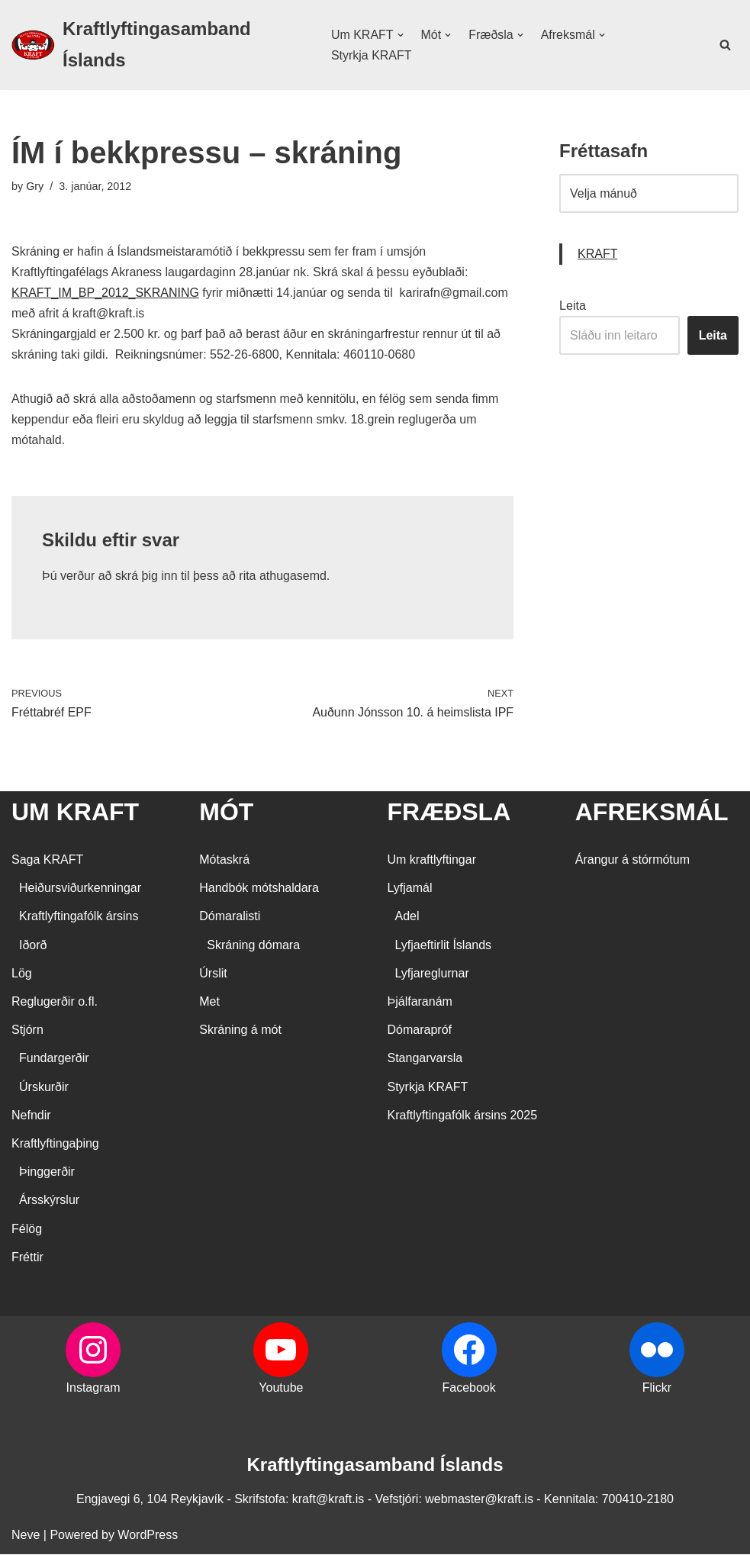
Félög (26, 1229)
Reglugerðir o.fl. (54, 1002)
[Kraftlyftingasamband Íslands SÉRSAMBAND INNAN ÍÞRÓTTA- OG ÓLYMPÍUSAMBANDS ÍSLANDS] (158, 45)
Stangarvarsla (425, 1059)
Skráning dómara (253, 945)
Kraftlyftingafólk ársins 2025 (463, 1115)
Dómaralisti (229, 917)
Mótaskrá (224, 860)
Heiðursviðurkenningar (80, 888)
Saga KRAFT (47, 860)
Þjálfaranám (420, 1002)
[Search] (725, 44)
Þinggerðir (47, 1172)
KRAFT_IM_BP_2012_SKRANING (105, 292)
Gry (34, 186)
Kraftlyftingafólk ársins (79, 917)
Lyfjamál (410, 888)
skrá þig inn (146, 576)
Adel (407, 917)
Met (209, 1002)
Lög (21, 973)
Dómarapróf (420, 1030)
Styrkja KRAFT (371, 55)
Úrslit (213, 973)
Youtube (281, 1388)
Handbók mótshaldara (259, 888)
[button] (400, 35)
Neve (25, 1535)
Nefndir (31, 1115)
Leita (572, 305)
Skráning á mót (240, 1030)
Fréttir (27, 1257)
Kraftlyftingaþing (55, 1144)
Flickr (656, 1388)
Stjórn (27, 1030)
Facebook (468, 1388)
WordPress (147, 1535)
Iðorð (33, 945)
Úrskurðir (44, 1087)
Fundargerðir (54, 1059)
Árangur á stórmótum (632, 860)
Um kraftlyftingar (432, 860)
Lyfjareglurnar (432, 973)
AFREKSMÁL (652, 812)
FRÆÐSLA (449, 812)
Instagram (93, 1388)
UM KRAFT (75, 812)
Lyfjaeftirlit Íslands (443, 945)
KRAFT (597, 254)
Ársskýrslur (49, 1201)
